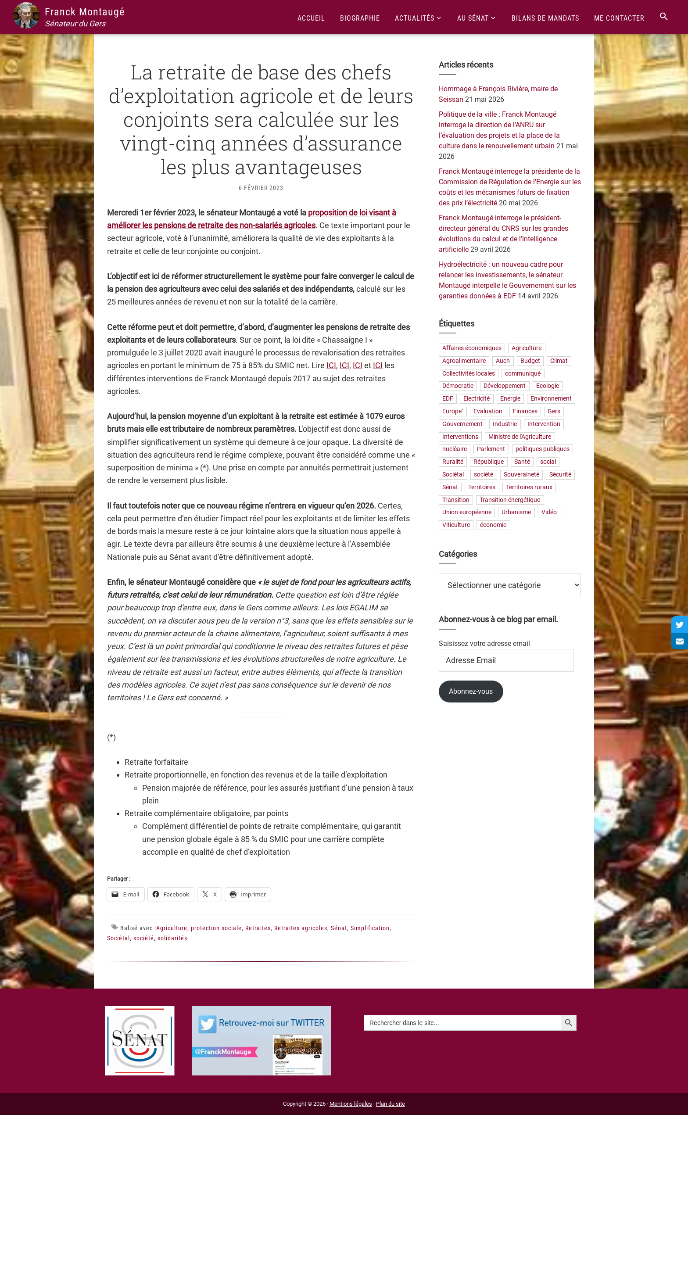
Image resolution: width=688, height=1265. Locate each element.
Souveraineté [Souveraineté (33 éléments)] (521, 474)
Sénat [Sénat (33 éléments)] (450, 487)
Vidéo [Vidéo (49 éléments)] (549, 512)
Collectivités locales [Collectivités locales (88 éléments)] (468, 373)
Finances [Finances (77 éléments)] (525, 411)
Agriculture (171, 928)
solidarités (172, 938)
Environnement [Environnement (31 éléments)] (551, 399)
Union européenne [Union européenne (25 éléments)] (466, 512)
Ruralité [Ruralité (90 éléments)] (452, 462)
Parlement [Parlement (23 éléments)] (491, 449)
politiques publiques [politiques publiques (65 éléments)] (543, 449)
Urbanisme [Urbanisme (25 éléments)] (516, 512)
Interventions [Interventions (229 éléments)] (460, 437)
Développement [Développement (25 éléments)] (505, 386)
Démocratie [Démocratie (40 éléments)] (457, 386)
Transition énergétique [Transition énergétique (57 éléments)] (510, 500)
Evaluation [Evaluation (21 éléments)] (487, 411)
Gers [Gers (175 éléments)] (554, 411)
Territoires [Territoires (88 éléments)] (481, 487)
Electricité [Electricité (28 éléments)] (476, 399)
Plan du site (390, 1103)
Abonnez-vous (471, 691)
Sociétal (118, 938)
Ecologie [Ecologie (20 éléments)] (547, 386)
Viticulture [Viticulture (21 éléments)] (456, 525)
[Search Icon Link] (664, 17)
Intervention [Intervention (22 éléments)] (543, 424)
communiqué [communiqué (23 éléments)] (523, 373)
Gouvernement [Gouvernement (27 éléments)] (462, 424)
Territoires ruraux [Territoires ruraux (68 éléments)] (529, 487)
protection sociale (216, 928)
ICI (331, 365)
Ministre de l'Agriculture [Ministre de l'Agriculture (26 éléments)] (519, 437)
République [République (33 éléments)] (488, 462)
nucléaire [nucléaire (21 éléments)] (454, 449)
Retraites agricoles (300, 928)
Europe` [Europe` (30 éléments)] (452, 411)
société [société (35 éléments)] (483, 474)
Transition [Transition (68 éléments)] (455, 500)
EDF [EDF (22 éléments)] (447, 399)
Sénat (339, 928)
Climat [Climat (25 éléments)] (559, 361)
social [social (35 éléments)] (548, 462)
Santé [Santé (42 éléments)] (522, 462)
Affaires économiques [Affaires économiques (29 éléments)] (472, 348)
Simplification (370, 928)
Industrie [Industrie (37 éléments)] (505, 424)
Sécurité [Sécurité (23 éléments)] (560, 474)
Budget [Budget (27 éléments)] (530, 361)
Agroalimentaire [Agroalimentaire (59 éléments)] (464, 361)
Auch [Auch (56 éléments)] (503, 361)
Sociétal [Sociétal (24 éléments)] (453, 474)
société (143, 938)
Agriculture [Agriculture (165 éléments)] (526, 348)
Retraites (258, 928)
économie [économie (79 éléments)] (493, 525)
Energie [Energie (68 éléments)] (510, 399)
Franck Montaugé (85, 12)
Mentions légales (351, 1103)
